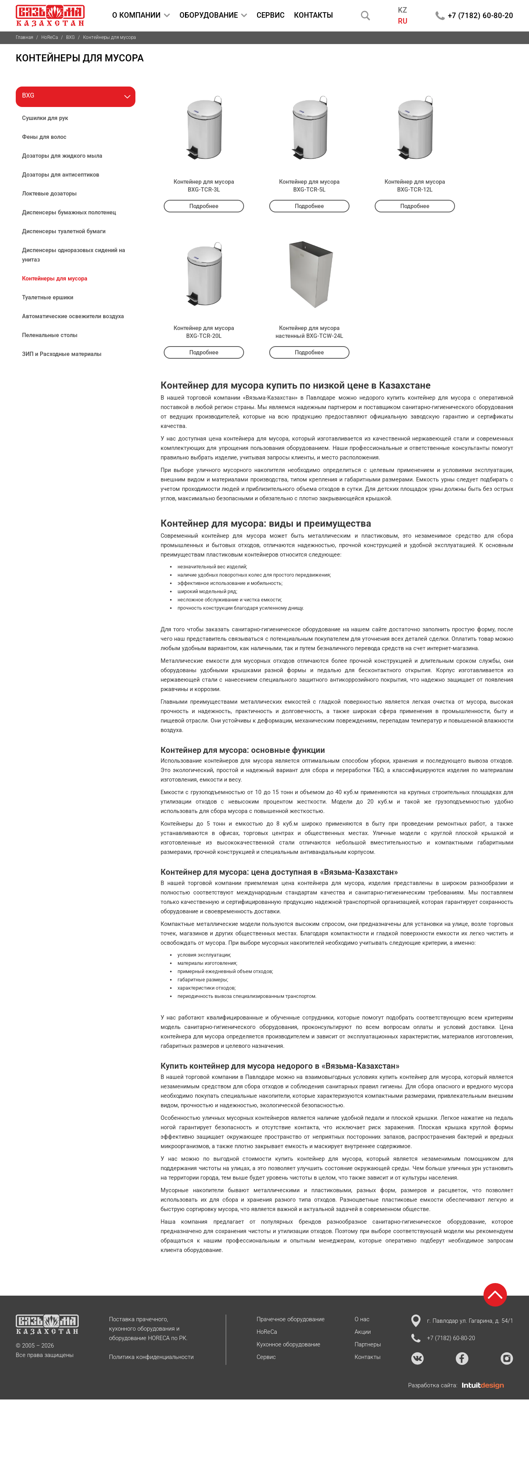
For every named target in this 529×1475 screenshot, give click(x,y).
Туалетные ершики (47, 297)
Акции (363, 1331)
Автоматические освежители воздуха (73, 316)
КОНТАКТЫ (313, 15)
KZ (402, 10)
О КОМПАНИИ (141, 15)
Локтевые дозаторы (49, 193)
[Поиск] (365, 15)
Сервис (266, 1357)
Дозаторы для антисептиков (60, 174)
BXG (70, 37)
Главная (24, 37)
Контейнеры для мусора (54, 278)
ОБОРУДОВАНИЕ (213, 15)
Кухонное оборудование (288, 1344)
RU (402, 21)
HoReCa (49, 37)
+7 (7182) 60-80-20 (480, 15)
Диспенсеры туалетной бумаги (63, 231)
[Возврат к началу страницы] (495, 1295)
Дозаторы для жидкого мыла (62, 155)
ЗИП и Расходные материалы (62, 354)
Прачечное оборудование (291, 1319)
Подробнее (203, 206)
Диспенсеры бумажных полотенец (69, 212)
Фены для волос (44, 136)
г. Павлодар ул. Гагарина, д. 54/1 (462, 1321)
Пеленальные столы (50, 335)
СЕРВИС (271, 15)
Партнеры (368, 1344)
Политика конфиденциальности (151, 1357)
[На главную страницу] (50, 16)
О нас (362, 1319)
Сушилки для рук (45, 118)
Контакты (368, 1357)
